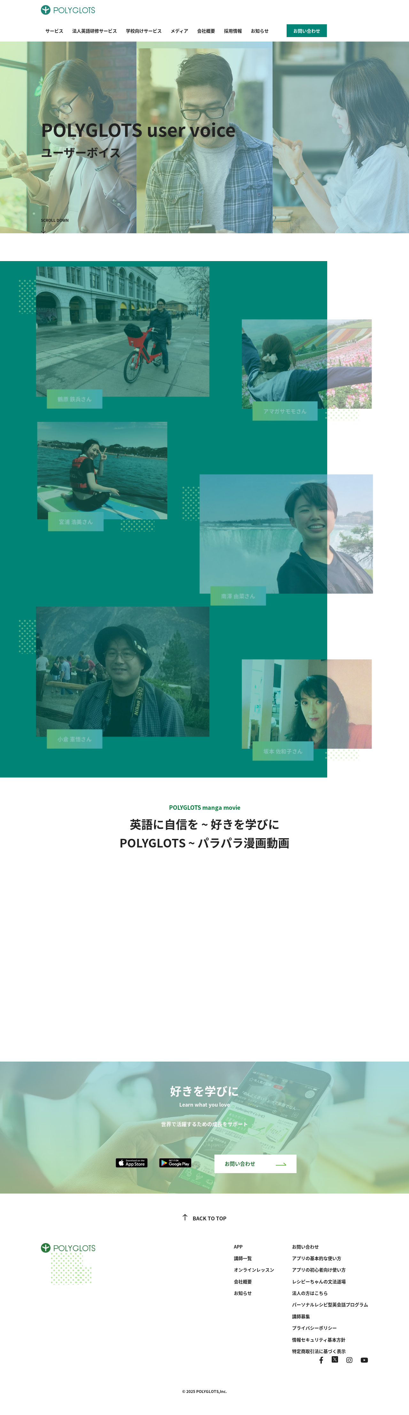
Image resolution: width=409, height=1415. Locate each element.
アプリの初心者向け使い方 (319, 1269)
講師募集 (301, 1316)
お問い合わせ (255, 1163)
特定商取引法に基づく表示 (319, 1351)
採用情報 (233, 30)
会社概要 (206, 30)
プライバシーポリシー (314, 1328)
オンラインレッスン (254, 1269)
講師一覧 (243, 1258)
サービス (54, 30)
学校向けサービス (144, 30)
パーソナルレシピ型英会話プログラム (330, 1304)
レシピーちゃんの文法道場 (319, 1281)
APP (238, 1246)
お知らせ (260, 30)
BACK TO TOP (204, 1218)
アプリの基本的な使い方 (316, 1258)
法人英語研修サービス (94, 30)
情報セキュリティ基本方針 (318, 1339)
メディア (179, 30)
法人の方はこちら (310, 1293)
